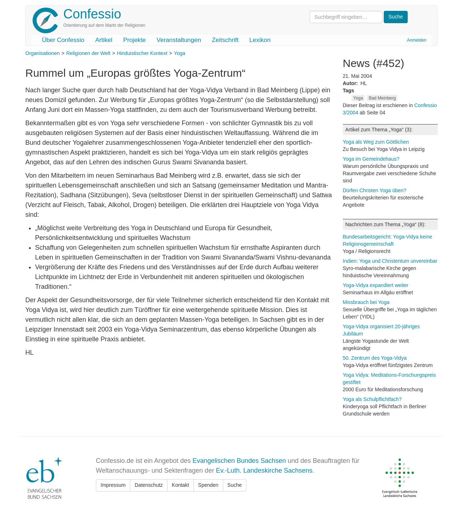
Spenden (208, 485)
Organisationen (42, 53)
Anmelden (416, 40)
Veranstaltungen (179, 40)
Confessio (92, 14)
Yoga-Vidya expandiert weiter (375, 285)
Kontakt (180, 485)
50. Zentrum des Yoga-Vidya (375, 358)
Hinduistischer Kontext (142, 53)
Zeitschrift (225, 40)
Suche (235, 485)
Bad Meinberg (382, 98)
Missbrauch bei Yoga (366, 302)
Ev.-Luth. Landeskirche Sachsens (264, 470)
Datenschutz (149, 485)
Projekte (134, 40)
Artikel (103, 40)
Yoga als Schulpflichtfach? (372, 399)
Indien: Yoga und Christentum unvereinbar (390, 261)
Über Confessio (63, 40)
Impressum (113, 485)
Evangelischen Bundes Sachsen (239, 460)
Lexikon (260, 40)
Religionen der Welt (88, 53)
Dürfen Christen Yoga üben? (375, 190)
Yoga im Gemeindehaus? (371, 159)
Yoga (179, 53)
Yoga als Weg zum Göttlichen (376, 142)
